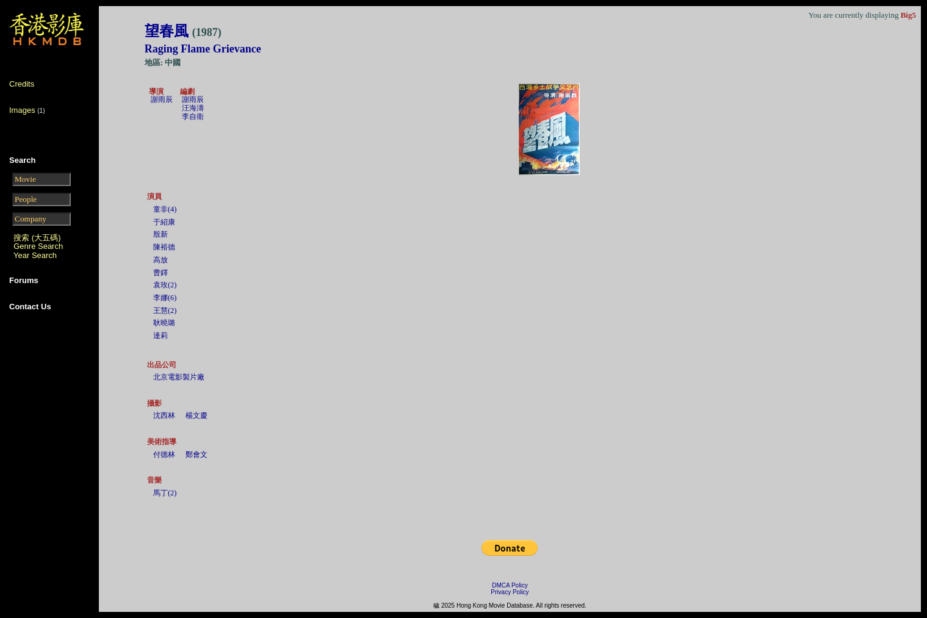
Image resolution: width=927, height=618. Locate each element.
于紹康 (164, 222)
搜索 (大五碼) (36, 237)
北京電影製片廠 (178, 377)
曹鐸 (160, 272)
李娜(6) (165, 297)
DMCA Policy (509, 585)
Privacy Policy (509, 592)
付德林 (164, 454)
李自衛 (193, 116)
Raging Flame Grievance (203, 49)
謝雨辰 (162, 99)
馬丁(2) (165, 493)
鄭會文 (196, 454)
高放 (160, 260)
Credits (21, 83)
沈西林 (164, 415)
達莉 (160, 335)
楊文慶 (196, 415)
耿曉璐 (164, 322)
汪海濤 (193, 108)
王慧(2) (165, 310)
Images (22, 110)
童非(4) (165, 209)
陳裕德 (164, 247)
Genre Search (38, 246)
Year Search (35, 255)
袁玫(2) (165, 285)
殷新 (160, 234)
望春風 (183, 31)
